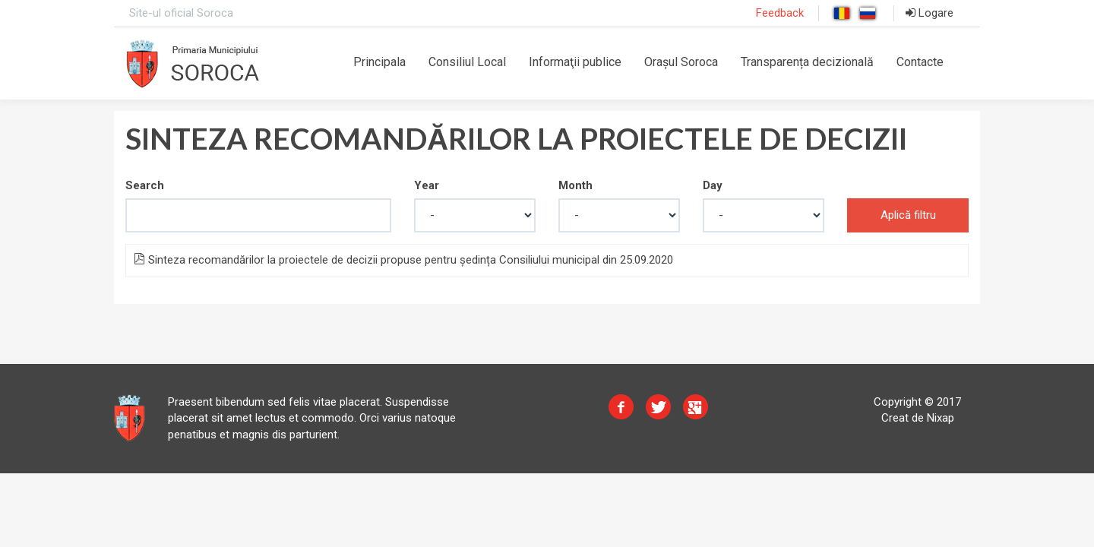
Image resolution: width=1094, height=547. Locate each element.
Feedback (780, 13)
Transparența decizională (807, 62)
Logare (929, 13)
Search (144, 185)
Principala (379, 62)
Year (426, 185)
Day (712, 185)
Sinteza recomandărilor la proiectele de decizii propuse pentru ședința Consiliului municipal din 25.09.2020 (403, 260)
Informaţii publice (575, 62)
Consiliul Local (467, 62)
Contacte (920, 62)
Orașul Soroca (681, 62)
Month (575, 185)
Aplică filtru (908, 215)
